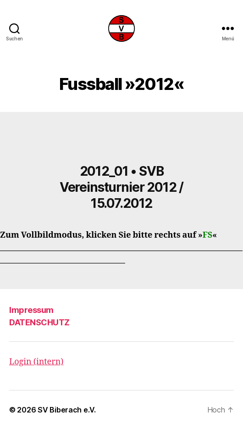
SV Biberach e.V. (67, 409)
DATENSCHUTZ (39, 322)
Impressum (31, 310)
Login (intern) (36, 362)
